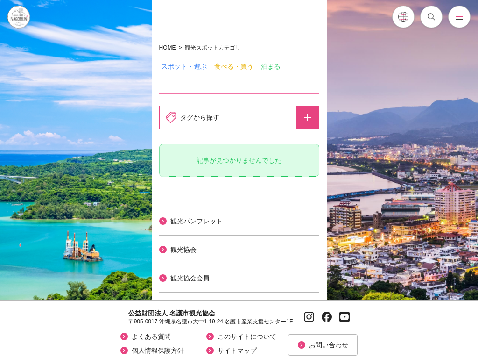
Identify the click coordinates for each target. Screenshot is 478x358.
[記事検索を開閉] (431, 17)
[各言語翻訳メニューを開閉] (403, 17)
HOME (167, 47)
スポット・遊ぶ (184, 66)
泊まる (271, 66)
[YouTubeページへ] (344, 316)
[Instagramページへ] (309, 316)
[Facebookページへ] (327, 316)
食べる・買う (233, 66)
